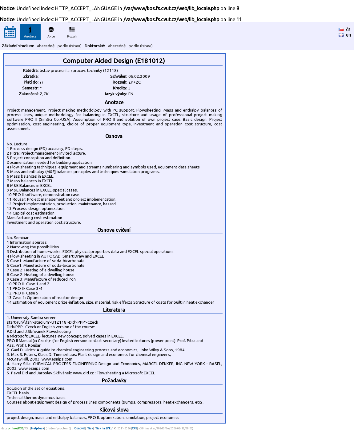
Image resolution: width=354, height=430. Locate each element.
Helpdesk (37, 428)
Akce (51, 31)
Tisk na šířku (103, 428)
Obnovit (79, 428)
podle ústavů (70, 46)
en (348, 34)
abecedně (45, 46)
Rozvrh (72, 31)
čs (348, 29)
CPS (134, 428)
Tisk (90, 428)
